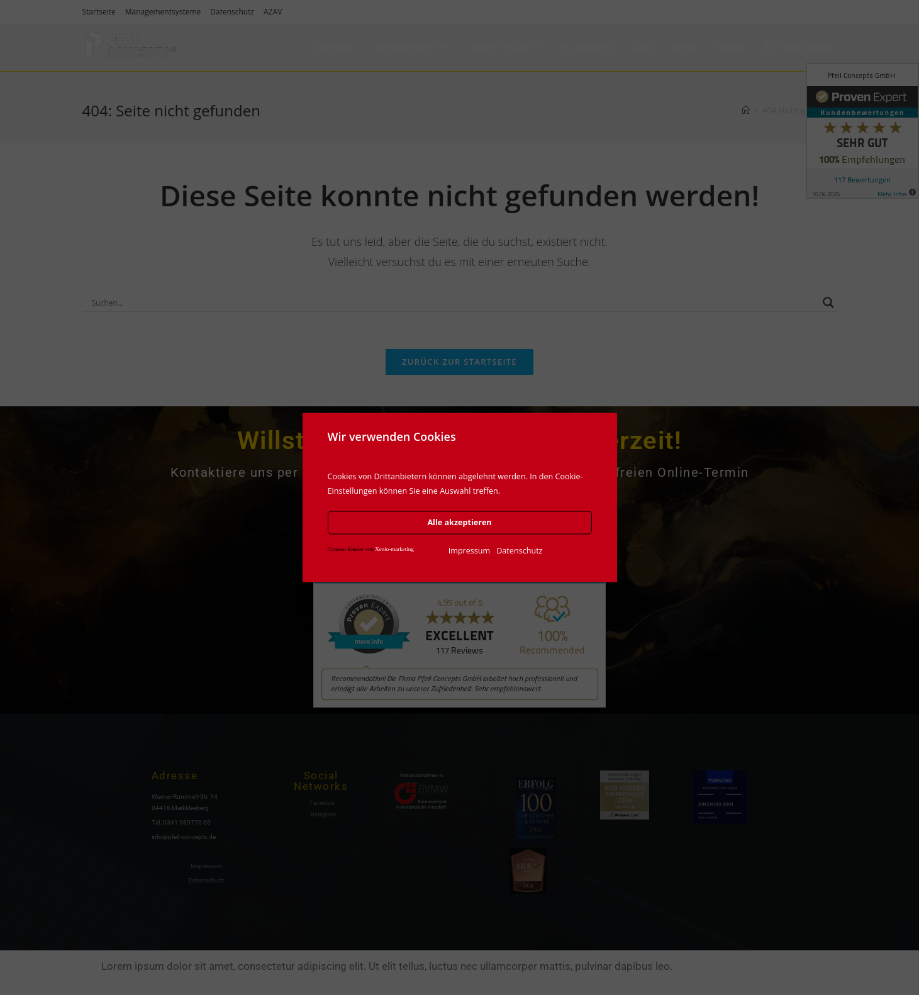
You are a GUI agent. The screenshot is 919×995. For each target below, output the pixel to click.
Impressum (469, 550)
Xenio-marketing (394, 548)
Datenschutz (519, 550)
